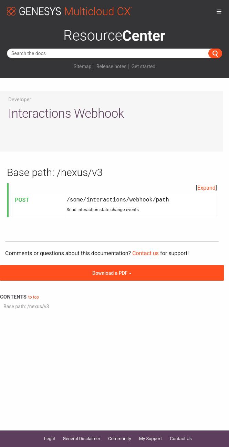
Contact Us (181, 438)
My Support (150, 438)
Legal (49, 438)
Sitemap (82, 66)
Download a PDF (112, 273)
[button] (206, 188)
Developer (19, 99)
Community (119, 438)
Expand (206, 188)
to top (33, 297)
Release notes (111, 66)
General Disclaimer (81, 438)
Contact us (145, 253)
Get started (143, 66)
